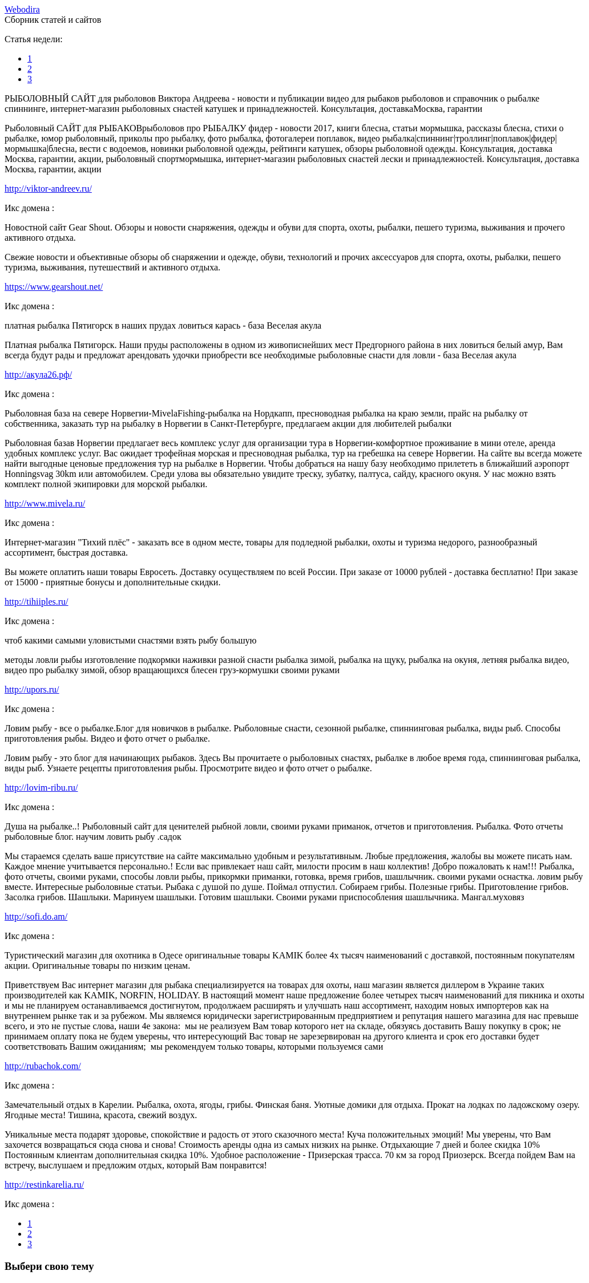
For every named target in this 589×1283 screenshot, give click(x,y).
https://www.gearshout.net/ (54, 287)
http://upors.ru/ (32, 689)
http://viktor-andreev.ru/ (48, 188)
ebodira (22, 9)
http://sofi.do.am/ (36, 916)
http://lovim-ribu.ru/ (41, 787)
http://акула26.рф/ (38, 374)
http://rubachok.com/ (43, 1066)
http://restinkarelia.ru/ (44, 1184)
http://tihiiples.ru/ (36, 601)
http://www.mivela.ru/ (45, 503)
